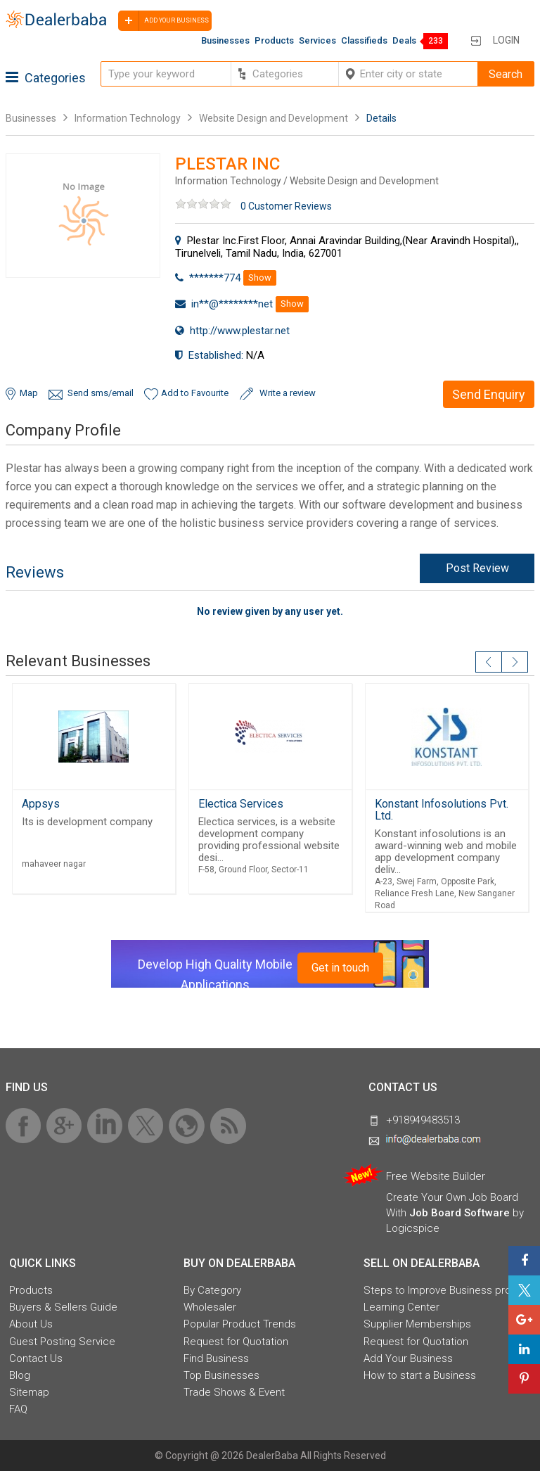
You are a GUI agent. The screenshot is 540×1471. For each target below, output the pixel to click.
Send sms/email (101, 393)
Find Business (216, 1358)
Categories (46, 77)
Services (317, 40)
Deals (404, 40)
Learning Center (401, 1307)
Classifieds (364, 40)
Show (259, 277)
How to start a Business (420, 1375)
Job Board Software (459, 1212)
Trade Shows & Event (234, 1392)
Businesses (225, 40)
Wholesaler (210, 1307)
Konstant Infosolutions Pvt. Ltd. (441, 809)
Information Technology (128, 118)
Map (29, 393)
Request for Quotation (236, 1341)
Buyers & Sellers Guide (63, 1307)
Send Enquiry (488, 394)
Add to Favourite (195, 393)
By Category (212, 1290)
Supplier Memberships (417, 1324)
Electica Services (240, 803)
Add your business (163, 21)
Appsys (41, 803)
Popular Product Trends (240, 1324)
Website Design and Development (273, 118)
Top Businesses (221, 1375)
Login (506, 40)
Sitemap (29, 1392)
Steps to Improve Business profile (444, 1290)
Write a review (287, 393)
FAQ (18, 1409)
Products (274, 40)
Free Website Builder (435, 1176)
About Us (31, 1324)
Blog (19, 1375)
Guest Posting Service (62, 1341)
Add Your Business (408, 1358)
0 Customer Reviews (286, 206)
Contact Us (36, 1358)
